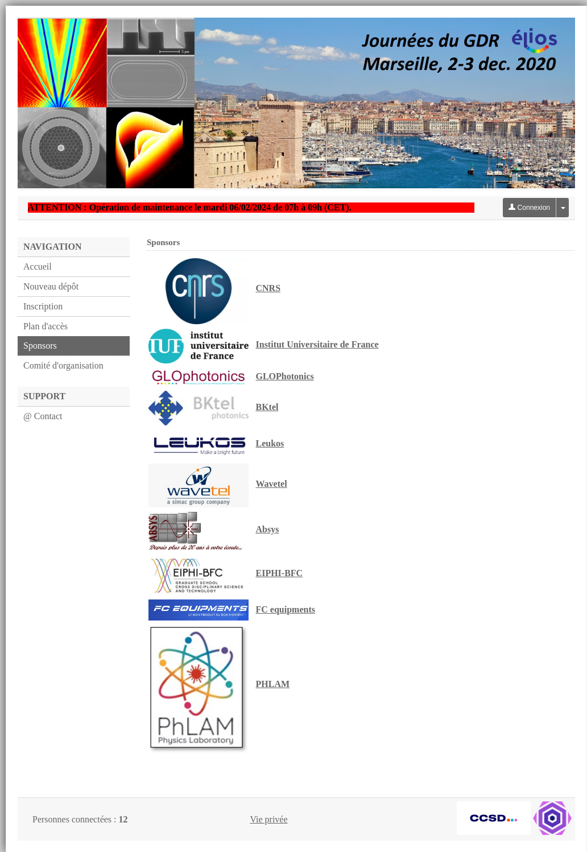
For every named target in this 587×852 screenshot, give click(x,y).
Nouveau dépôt (50, 286)
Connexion (529, 208)
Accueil (37, 266)
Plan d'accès (45, 326)
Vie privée (268, 819)
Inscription (43, 306)
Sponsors (40, 345)
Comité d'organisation (63, 365)
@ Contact (43, 416)
